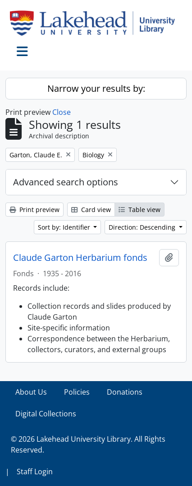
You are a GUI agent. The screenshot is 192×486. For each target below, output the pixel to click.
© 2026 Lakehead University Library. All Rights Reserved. (88, 444)
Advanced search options (65, 182)
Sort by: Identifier (65, 227)
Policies (77, 392)
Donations (124, 392)
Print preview (34, 209)
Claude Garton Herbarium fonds (80, 257)
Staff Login (35, 472)
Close (61, 112)
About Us (31, 392)
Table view (139, 209)
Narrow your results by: (96, 88)
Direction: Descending (143, 227)
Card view (91, 209)
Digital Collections (45, 414)
